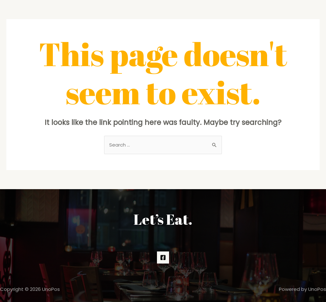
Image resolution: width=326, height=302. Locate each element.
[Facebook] (163, 257)
